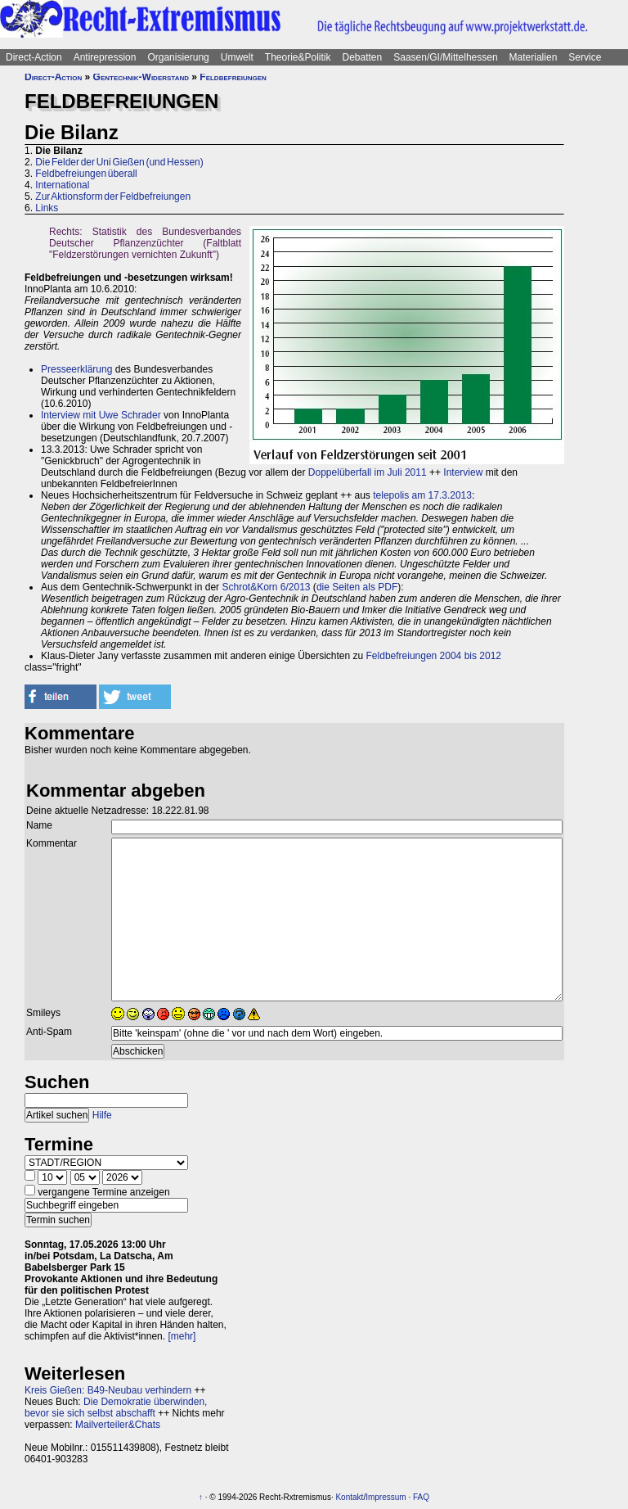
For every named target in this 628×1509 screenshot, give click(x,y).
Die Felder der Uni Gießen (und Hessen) (119, 162)
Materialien (533, 57)
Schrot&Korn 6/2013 (266, 587)
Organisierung (178, 57)
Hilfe (102, 1115)
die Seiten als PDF (356, 587)
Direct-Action (34, 57)
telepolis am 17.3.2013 (422, 495)
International (62, 185)
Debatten (363, 57)
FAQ (421, 1497)
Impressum (386, 1497)
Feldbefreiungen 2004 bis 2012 (433, 656)
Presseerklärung (76, 369)
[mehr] (181, 1336)
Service (584, 57)
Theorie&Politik (298, 57)
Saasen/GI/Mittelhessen (445, 57)
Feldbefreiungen (233, 77)
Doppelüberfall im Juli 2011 (367, 472)
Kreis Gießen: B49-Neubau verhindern (108, 1390)
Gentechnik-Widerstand (141, 77)
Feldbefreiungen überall (86, 173)
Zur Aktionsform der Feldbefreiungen (113, 196)
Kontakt (349, 1497)
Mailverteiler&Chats (117, 1424)
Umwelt (237, 57)
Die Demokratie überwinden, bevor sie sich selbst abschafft (116, 1407)
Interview (462, 472)
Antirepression (105, 57)
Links (46, 208)
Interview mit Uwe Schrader (101, 415)
